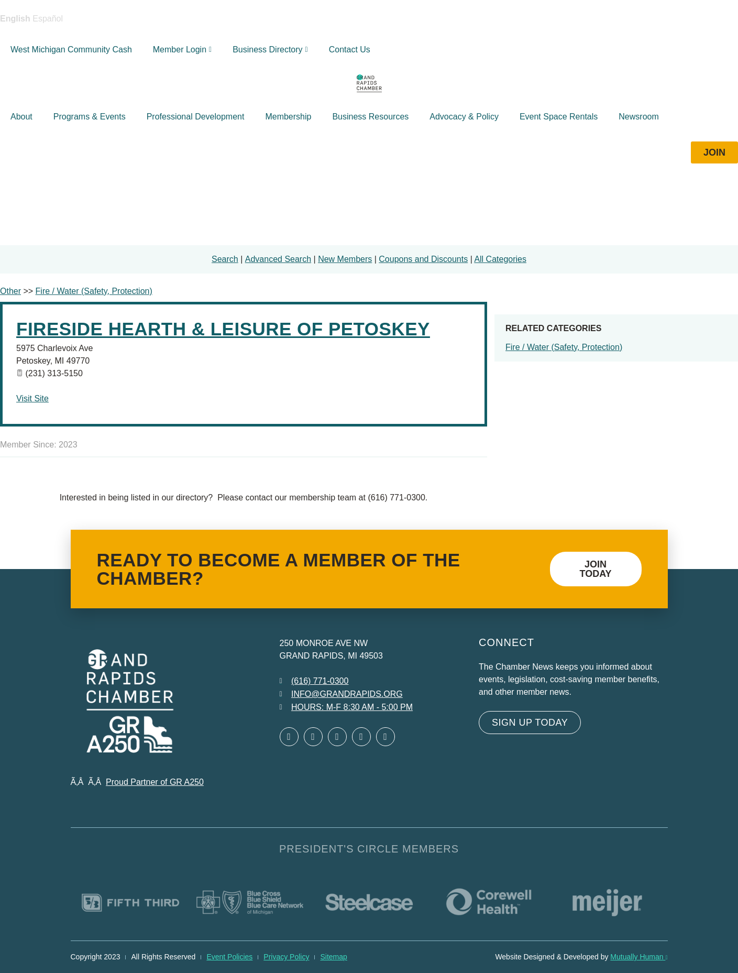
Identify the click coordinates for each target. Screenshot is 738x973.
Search (225, 259)
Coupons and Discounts (423, 259)
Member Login (182, 49)
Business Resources (370, 116)
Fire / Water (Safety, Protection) (563, 347)
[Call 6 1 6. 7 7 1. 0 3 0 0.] (314, 681)
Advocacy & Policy (464, 116)
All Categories (500, 259)
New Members (345, 259)
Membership (288, 116)
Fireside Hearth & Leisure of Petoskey (223, 329)
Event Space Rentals (559, 116)
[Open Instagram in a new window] (361, 736)
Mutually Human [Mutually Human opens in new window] (638, 957)
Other (10, 291)
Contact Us (349, 49)
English (15, 18)
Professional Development (196, 116)
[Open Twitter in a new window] (313, 736)
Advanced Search (278, 259)
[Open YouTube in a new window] (385, 736)
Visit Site (32, 398)
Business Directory (270, 49)
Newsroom (638, 116)
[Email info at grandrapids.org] (341, 694)
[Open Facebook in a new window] (289, 736)
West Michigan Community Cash (71, 49)
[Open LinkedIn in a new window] (337, 736)
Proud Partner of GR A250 (155, 782)
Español (47, 18)
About (21, 116)
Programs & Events (89, 116)
